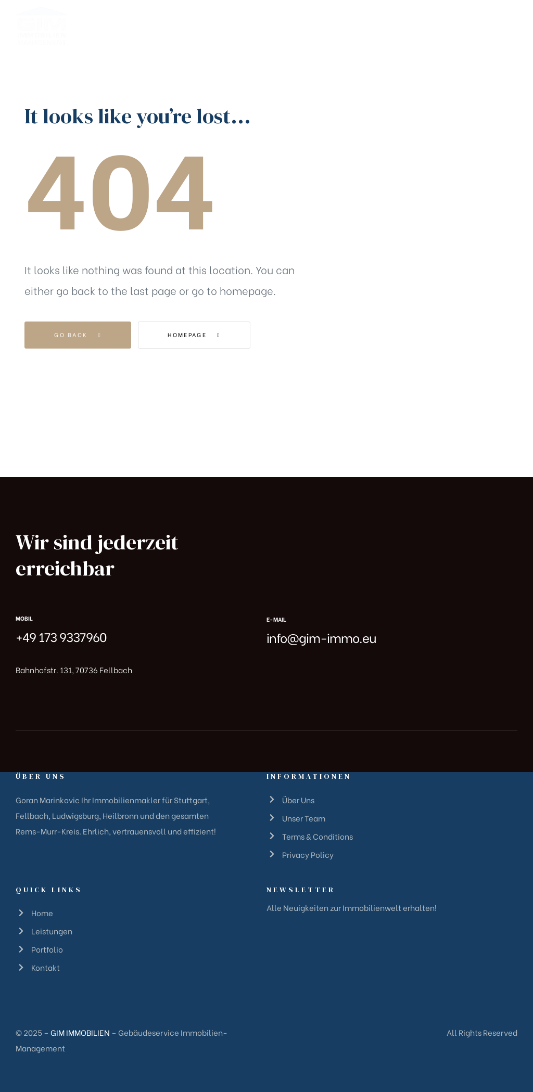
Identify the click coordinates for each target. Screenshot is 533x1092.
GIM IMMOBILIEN (80, 1032)
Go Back (77, 334)
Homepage (194, 334)
